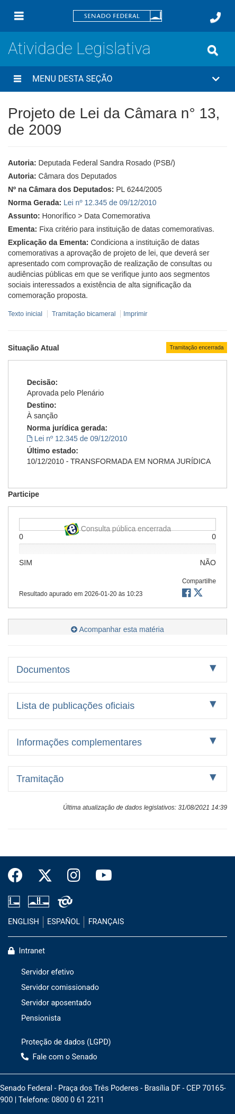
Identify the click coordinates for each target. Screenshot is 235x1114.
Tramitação (40, 779)
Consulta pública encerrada (117, 527)
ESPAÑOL (63, 921)
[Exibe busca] (212, 50)
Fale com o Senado (59, 1057)
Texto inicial (26, 314)
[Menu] (19, 16)
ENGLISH (23, 921)
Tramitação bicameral (84, 314)
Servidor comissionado (60, 987)
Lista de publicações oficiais (75, 705)
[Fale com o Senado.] (215, 17)
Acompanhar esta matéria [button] (117, 629)
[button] (117, 79)
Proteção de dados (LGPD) (66, 1042)
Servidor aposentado (56, 1002)
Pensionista (41, 1018)
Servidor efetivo (47, 972)
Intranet (26, 950)
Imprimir (135, 314)
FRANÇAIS (106, 921)
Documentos (43, 669)
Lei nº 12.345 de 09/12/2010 (110, 202)
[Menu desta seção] (17, 79)
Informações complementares (79, 742)
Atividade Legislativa (79, 48)
